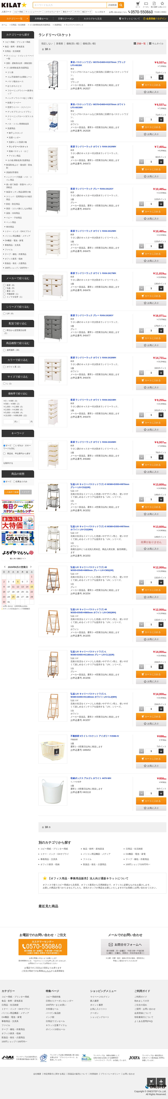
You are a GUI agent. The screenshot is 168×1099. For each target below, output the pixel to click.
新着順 (59, 43)
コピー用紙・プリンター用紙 (54, 849)
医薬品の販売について (78, 1074)
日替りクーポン (66, 18)
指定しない (47, 43)
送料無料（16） (13, 350)
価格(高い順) (89, 43)
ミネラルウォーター (52, 12)
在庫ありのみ (21, 481)
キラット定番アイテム (56, 1025)
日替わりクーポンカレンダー (59, 1001)
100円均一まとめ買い (56, 1005)
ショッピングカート (99, 1017)
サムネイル (157, 43)
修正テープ (86, 12)
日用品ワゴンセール (55, 1021)
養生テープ (67, 12)
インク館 (50, 1017)
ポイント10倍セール (55, 1029)
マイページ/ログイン (100, 997)
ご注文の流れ (140, 1005)
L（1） (10, 383)
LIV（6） (11, 313)
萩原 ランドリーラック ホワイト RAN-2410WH (93, 146)
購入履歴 (94, 1001)
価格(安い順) (72, 43)
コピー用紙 (18, 12)
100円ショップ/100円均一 (138, 864)
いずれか (19, 445)
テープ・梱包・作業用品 (137, 859)
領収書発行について (143, 1017)
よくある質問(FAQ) (143, 1021)
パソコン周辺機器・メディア (96, 854)
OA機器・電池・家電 (136, 854)
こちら (48, 971)
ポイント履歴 (96, 1005)
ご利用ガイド (140, 997)
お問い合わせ (129, 1074)
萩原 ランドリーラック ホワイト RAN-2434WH (93, 442)
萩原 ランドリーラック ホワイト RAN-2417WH (93, 273)
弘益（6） (11, 288)
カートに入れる (153, 85)
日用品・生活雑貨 (134, 849)
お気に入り (151, 92)
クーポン (94, 1013)
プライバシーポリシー (110, 1074)
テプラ (77, 12)
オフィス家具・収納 (49, 864)
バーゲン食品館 (53, 1013)
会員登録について (142, 1013)
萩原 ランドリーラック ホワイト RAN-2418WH (93, 357)
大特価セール (41, 18)
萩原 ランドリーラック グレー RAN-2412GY (92, 189)
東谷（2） (11, 291)
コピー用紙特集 (53, 997)
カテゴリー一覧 (14, 18)
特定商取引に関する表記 (54, 1074)
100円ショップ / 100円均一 (14, 1041)
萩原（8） (11, 285)
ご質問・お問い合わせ (144, 1009)
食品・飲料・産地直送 (93, 849)
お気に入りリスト (98, 1009)
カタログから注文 (93, 18)
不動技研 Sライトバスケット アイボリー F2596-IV (95, 736)
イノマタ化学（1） (15, 297)
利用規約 (94, 1074)
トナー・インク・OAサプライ (54, 854)
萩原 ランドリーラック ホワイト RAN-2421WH (93, 400)
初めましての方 (141, 1001)
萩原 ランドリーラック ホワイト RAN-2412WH (93, 231)
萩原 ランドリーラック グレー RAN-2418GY (92, 315)
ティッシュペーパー (34, 12)
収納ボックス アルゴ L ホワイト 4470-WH (91, 778)
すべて (9, 445)
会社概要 (37, 1074)
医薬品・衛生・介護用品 (94, 864)
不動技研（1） (13, 294)
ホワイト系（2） (14, 367)
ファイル (87, 859)
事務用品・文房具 (48, 859)
